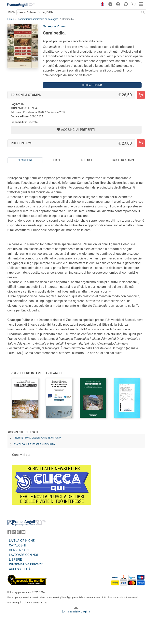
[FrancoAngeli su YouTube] (23, 533)
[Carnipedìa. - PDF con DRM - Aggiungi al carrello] (141, 143)
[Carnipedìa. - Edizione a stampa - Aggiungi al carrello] (141, 95)
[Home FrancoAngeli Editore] (21, 4)
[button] (101, 4)
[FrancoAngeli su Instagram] (19, 533)
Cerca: (11, 12)
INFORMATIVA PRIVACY (26, 564)
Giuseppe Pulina (54, 26)
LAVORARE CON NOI (23, 555)
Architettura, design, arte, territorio (37, 437)
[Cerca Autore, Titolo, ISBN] (78, 12)
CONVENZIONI (19, 550)
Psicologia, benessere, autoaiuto (34, 444)
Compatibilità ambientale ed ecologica (38, 19)
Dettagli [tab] (86, 160)
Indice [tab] (57, 160)
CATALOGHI (17, 545)
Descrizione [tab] (25, 160)
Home (10, 19)
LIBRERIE (15, 559)
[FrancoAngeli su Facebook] (9, 533)
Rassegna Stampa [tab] (123, 160)
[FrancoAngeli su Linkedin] (14, 533)
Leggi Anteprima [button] (92, 85)
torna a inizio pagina (76, 611)
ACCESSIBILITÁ (20, 569)
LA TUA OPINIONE (22, 541)
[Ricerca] (143, 12)
